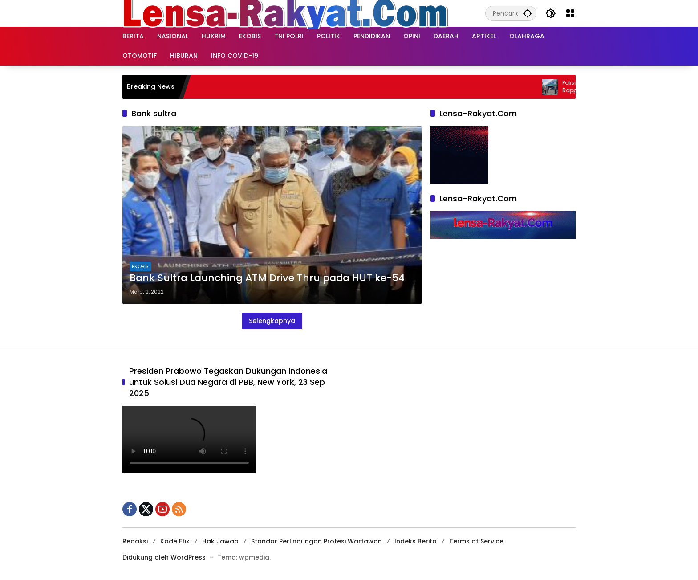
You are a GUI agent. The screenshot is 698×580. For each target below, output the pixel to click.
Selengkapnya (272, 320)
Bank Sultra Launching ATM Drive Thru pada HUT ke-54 (267, 278)
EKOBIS (140, 266)
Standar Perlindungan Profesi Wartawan (316, 541)
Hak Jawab (220, 541)
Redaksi (135, 541)
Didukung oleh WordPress (164, 557)
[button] (527, 13)
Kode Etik (175, 541)
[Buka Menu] (570, 13)
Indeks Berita (415, 541)
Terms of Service (476, 541)
